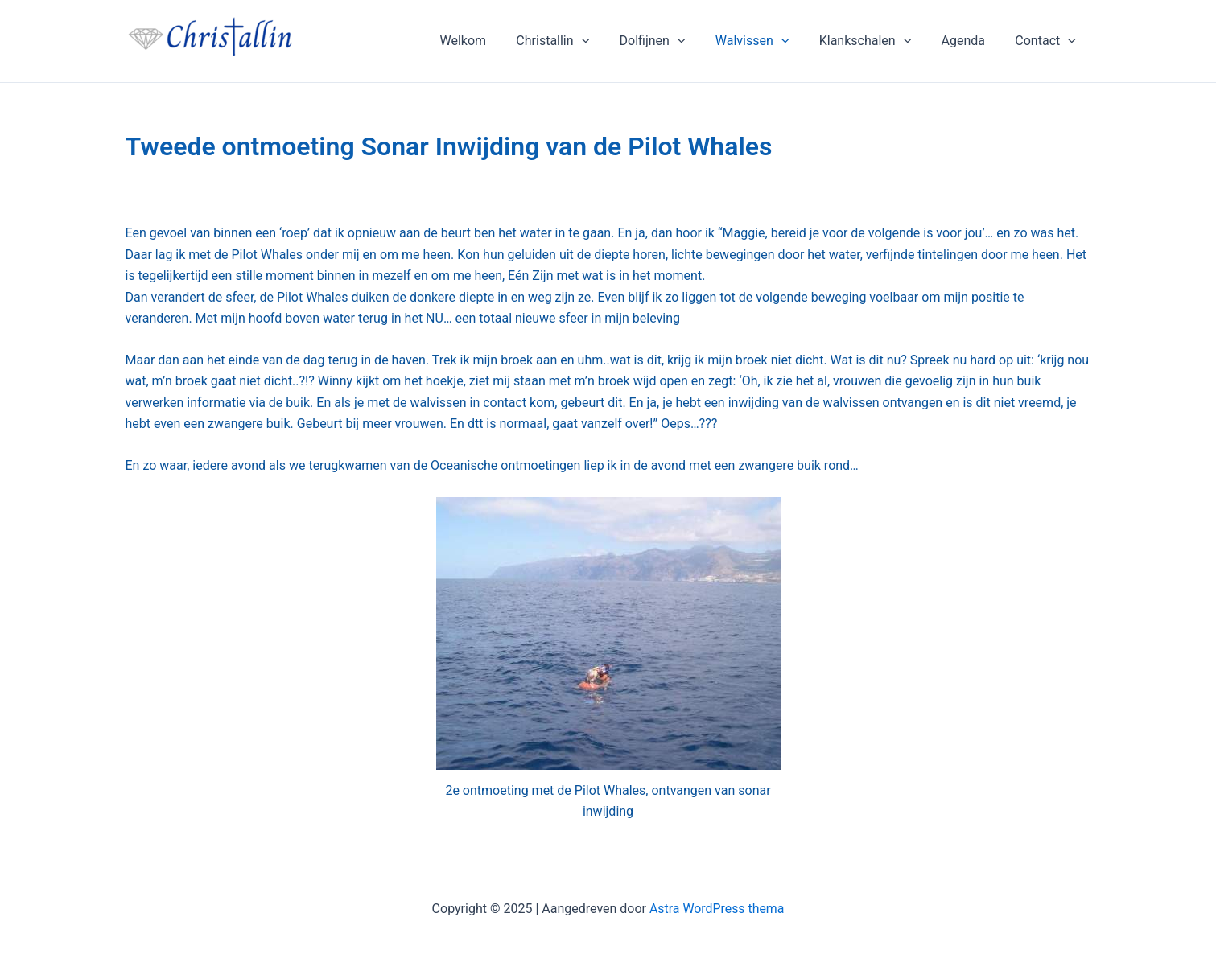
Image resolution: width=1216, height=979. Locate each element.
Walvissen (767, 41)
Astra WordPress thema (717, 908)
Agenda (969, 40)
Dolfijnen (671, 41)
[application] (605, 41)
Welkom (491, 40)
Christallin (576, 41)
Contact (1047, 41)
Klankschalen (876, 41)
